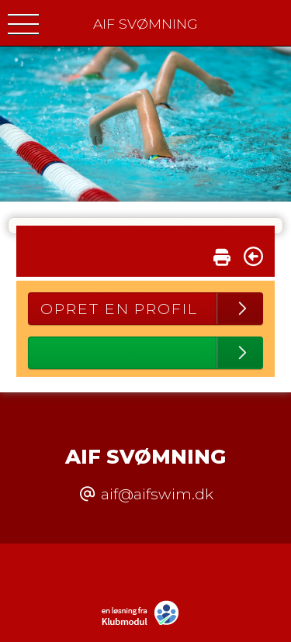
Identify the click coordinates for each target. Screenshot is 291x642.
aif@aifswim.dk (157, 494)
